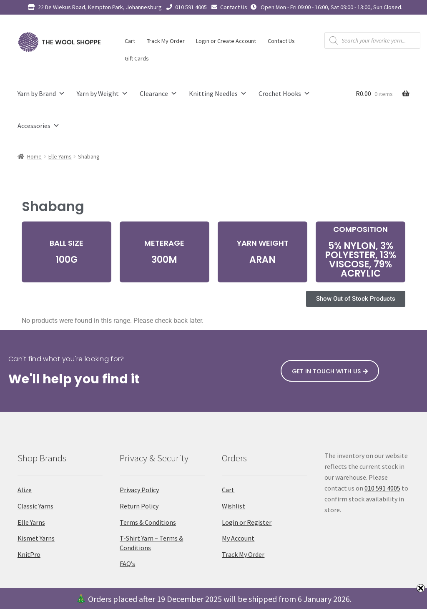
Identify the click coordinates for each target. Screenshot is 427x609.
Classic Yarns (35, 506)
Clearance (158, 94)
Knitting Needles (218, 94)
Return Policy (139, 506)
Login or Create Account (226, 41)
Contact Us (233, 7)
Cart (130, 41)
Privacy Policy (139, 490)
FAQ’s (127, 563)
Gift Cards (137, 58)
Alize (25, 490)
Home (34, 156)
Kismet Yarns (36, 538)
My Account (238, 538)
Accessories (39, 126)
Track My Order (166, 41)
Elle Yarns (60, 156)
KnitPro (29, 554)
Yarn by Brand (41, 94)
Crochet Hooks (284, 94)
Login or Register (246, 522)
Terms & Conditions (148, 522)
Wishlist (233, 506)
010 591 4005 (191, 7)
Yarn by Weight (102, 94)
